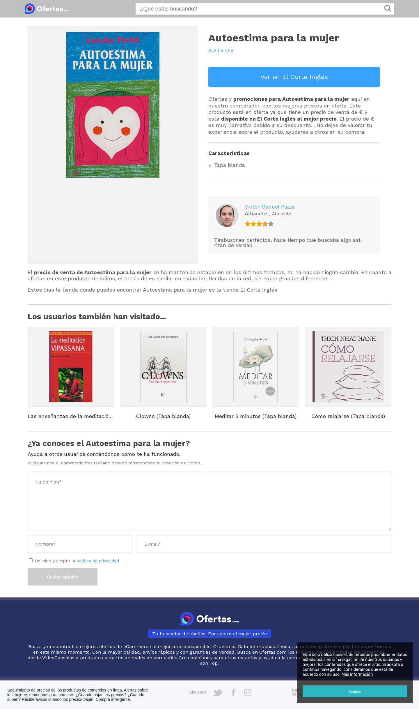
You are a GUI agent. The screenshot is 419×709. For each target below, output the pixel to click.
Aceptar (355, 691)
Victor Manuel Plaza (269, 207)
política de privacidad (98, 560)
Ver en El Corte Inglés (294, 76)
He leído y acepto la (77, 560)
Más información (357, 674)
